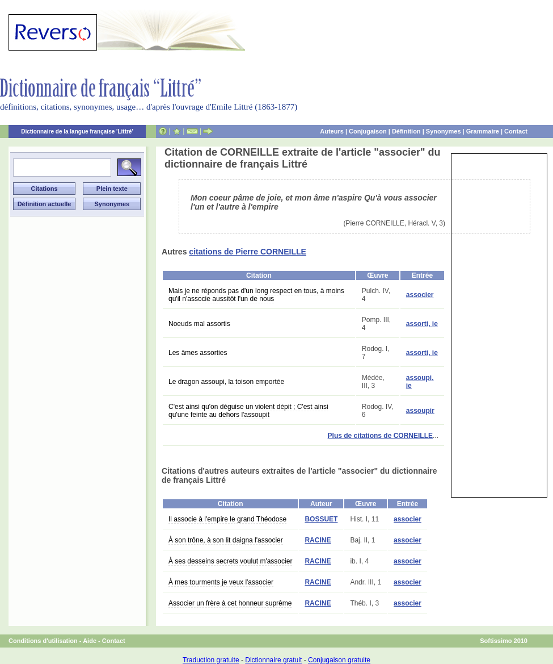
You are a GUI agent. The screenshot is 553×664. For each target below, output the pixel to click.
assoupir (420, 411)
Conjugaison (368, 131)
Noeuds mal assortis (199, 324)
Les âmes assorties (197, 353)
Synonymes (443, 131)
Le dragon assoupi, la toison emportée (226, 382)
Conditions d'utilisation (43, 640)
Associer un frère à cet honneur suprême (230, 603)
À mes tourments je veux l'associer (220, 582)
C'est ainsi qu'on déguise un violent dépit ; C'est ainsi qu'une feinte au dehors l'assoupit (248, 411)
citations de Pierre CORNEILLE (247, 251)
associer (420, 295)
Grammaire (482, 131)
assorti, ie (422, 324)
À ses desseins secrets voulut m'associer (230, 561)
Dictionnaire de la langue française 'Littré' (77, 131)
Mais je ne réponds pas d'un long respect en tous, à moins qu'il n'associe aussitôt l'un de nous (256, 295)
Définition (406, 131)
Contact (515, 131)
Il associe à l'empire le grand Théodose (227, 519)
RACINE (318, 540)
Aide (89, 640)
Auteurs (332, 131)
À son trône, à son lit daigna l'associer (225, 540)
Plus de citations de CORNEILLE (380, 436)
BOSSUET (321, 519)
